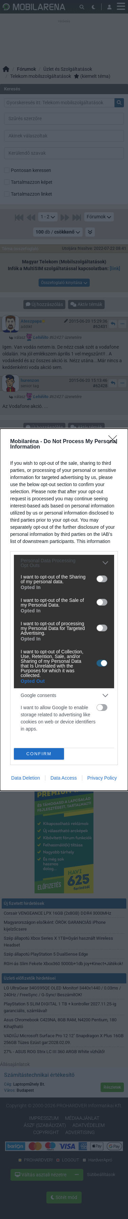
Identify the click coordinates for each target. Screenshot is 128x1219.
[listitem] (64, 563)
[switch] (102, 578)
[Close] (114, 441)
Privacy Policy (102, 778)
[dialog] (64, 610)
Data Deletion (25, 778)
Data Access (63, 778)
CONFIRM (39, 753)
